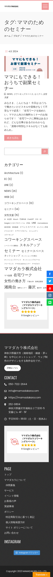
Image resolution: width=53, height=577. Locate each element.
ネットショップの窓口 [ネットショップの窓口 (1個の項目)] (29, 256)
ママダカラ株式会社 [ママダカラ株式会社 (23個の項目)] (23, 269)
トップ (7, 474)
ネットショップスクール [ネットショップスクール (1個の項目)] (31, 260)
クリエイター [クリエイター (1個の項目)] (9, 231)
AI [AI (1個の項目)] (5, 219)
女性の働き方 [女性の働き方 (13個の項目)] (15, 280)
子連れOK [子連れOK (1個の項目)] (30, 282)
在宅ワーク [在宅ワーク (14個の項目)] (23, 275)
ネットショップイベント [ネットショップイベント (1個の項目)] (12, 260)
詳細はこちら (12, 367)
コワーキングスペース (23, 94)
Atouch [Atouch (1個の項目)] (15, 219)
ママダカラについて (15, 480)
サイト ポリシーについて (19, 527)
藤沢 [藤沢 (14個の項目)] (32, 287)
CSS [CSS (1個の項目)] (36, 219)
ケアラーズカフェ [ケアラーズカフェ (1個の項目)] (21, 231)
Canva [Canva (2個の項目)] (23, 219)
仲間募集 (10, 485)
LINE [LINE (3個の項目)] (34, 222)
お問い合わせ (11, 533)
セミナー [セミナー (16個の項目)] (12, 250)
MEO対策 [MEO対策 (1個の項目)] (7, 227)
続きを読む (13, 138)
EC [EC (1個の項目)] (41, 219)
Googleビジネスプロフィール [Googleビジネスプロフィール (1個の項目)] (14, 223)
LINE (6, 185)
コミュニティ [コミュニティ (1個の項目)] (33, 231)
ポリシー (9, 511)
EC (5, 179)
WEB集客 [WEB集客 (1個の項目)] (15, 227)
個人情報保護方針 (15, 522)
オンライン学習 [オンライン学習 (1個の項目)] (42, 227)
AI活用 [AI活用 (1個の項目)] (9, 219)
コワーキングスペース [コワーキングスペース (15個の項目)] (23, 239)
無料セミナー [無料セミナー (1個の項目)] (22, 288)
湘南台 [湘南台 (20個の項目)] (10, 287)
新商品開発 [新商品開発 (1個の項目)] (39, 282)
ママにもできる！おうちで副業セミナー (22, 82)
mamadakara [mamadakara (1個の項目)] (42, 223)
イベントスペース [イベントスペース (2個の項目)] (28, 227)
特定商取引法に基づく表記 (20, 517)
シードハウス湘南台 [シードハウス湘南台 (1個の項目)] (11, 246)
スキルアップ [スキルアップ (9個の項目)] (30, 245)
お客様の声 (10, 501)
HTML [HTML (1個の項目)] (28, 223)
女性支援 (9, 215)
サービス (9, 490)
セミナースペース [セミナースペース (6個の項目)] (32, 251)
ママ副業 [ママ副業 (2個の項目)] (8, 275)
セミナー (38, 94)
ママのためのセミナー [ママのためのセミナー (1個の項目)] (23, 264)
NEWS (9, 94)
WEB (6, 197)
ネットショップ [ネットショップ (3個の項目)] (12, 255)
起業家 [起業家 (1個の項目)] (45, 288)
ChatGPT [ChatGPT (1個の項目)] (30, 219)
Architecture (11, 173)
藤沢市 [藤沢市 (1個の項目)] (39, 288)
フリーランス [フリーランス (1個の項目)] (9, 264)
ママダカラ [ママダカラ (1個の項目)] (36, 264)
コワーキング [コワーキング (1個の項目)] (9, 235)
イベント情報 (11, 495)
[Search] (44, 151)
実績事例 (9, 506)
